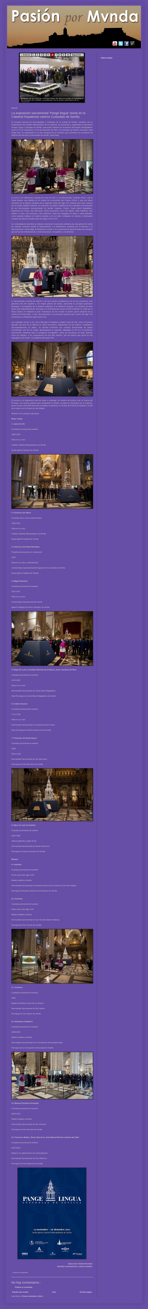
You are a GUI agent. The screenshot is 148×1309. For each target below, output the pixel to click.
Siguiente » (77, 55)
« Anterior (26, 55)
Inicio (54, 1292)
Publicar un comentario (23, 1287)
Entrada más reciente (20, 1292)
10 (68, 55)
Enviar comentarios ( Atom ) (32, 1296)
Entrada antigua (86, 1292)
